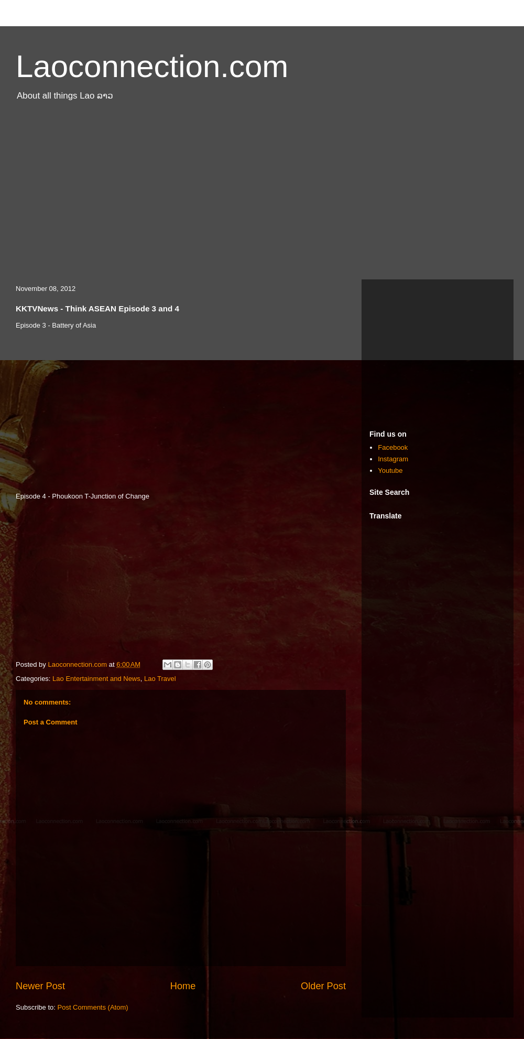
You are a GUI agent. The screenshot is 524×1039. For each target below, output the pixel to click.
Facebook (393, 447)
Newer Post (40, 986)
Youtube (390, 470)
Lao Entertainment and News (96, 679)
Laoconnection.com (152, 66)
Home (183, 986)
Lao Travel (160, 679)
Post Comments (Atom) (93, 1007)
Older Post (323, 986)
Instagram (393, 459)
